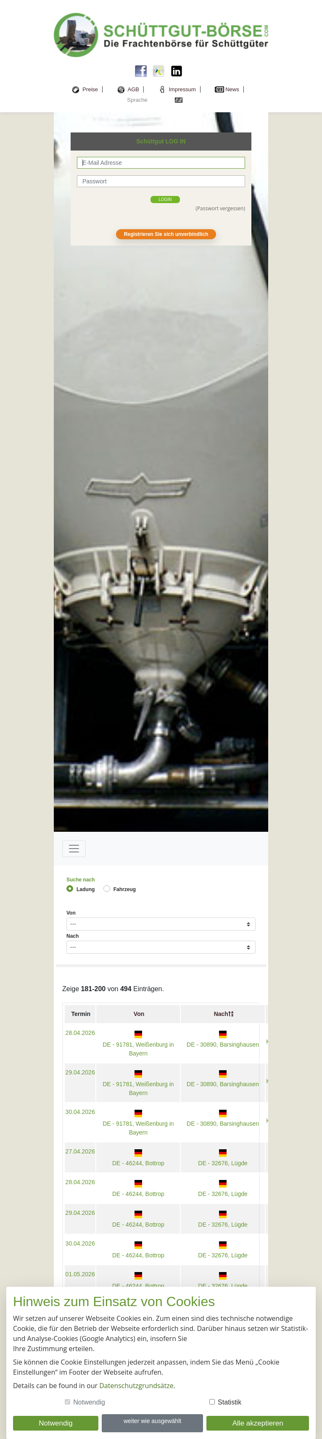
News (232, 89)
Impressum (182, 89)
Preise (90, 89)
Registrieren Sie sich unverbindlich (166, 234)
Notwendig (89, 1402)
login (165, 199)
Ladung (86, 889)
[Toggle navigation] (74, 848)
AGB (133, 89)
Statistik (229, 1402)
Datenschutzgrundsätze (136, 1385)
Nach (72, 936)
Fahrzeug (124, 889)
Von (71, 913)
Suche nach (80, 880)
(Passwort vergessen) (220, 208)
